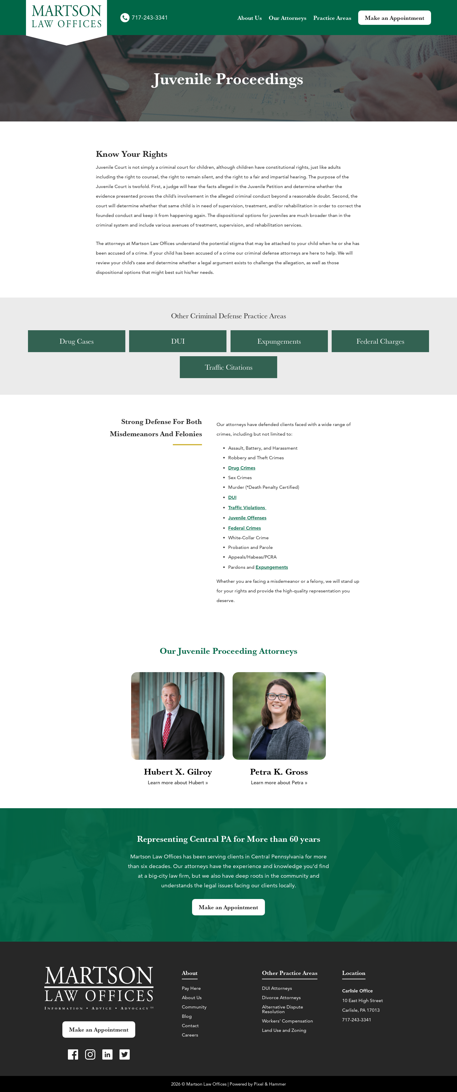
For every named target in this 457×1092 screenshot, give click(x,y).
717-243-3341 (150, 17)
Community (194, 1007)
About (250, 17)
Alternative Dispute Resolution (282, 1009)
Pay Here (191, 988)
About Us (192, 997)
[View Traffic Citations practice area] (228, 367)
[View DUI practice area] (177, 341)
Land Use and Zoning (284, 1030)
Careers (190, 1035)
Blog (187, 1016)
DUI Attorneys (277, 988)
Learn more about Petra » (279, 783)
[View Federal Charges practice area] (380, 341)
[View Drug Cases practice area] (76, 341)
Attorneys (287, 17)
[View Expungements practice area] (279, 341)
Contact (190, 1025)
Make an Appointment (394, 17)
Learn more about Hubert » (178, 783)
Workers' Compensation (287, 1021)
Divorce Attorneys (281, 997)
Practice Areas (332, 17)
